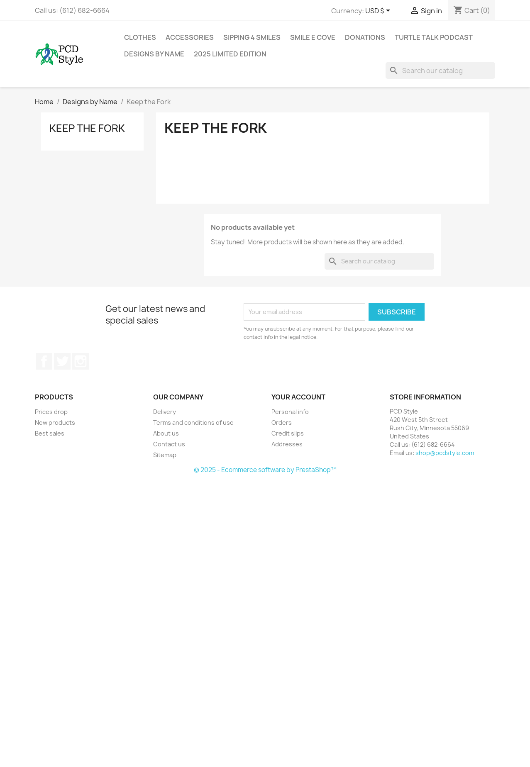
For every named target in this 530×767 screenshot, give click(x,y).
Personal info (290, 412)
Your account (298, 397)
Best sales (49, 433)
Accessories (190, 37)
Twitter (62, 361)
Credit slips (287, 433)
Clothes (140, 37)
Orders (281, 422)
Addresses (287, 444)
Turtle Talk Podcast (434, 37)
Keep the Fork (87, 128)
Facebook (44, 361)
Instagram (80, 361)
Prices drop (51, 412)
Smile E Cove (312, 37)
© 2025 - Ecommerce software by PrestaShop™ (265, 469)
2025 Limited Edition (230, 53)
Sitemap (164, 455)
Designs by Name (154, 53)
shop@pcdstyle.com (444, 453)
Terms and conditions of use (193, 422)
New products (55, 422)
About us (166, 433)
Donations (365, 37)
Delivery (164, 412)
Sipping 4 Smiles (252, 37)
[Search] (440, 70)
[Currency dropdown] (379, 11)
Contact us (169, 444)
